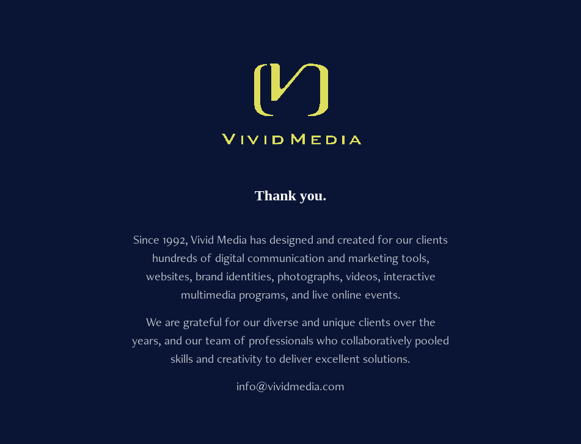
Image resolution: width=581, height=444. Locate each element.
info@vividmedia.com (290, 386)
